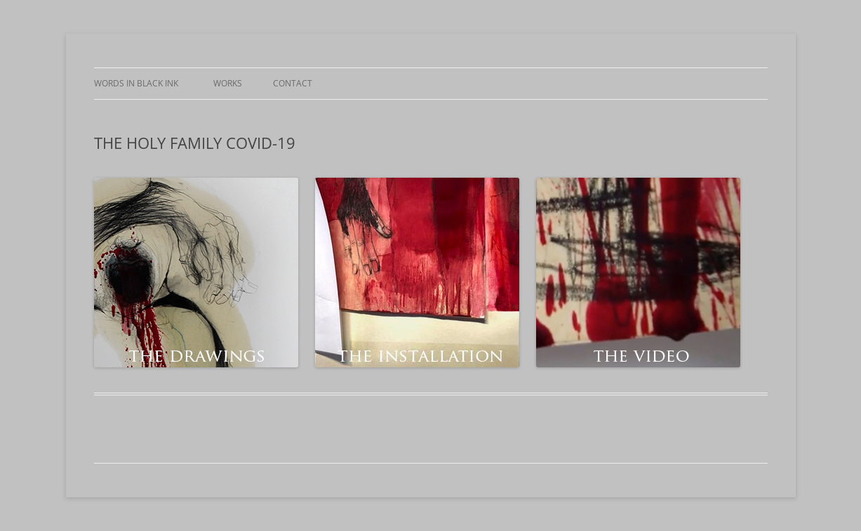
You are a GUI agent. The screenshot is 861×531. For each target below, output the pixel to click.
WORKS (227, 83)
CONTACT (292, 83)
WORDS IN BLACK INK (138, 83)
